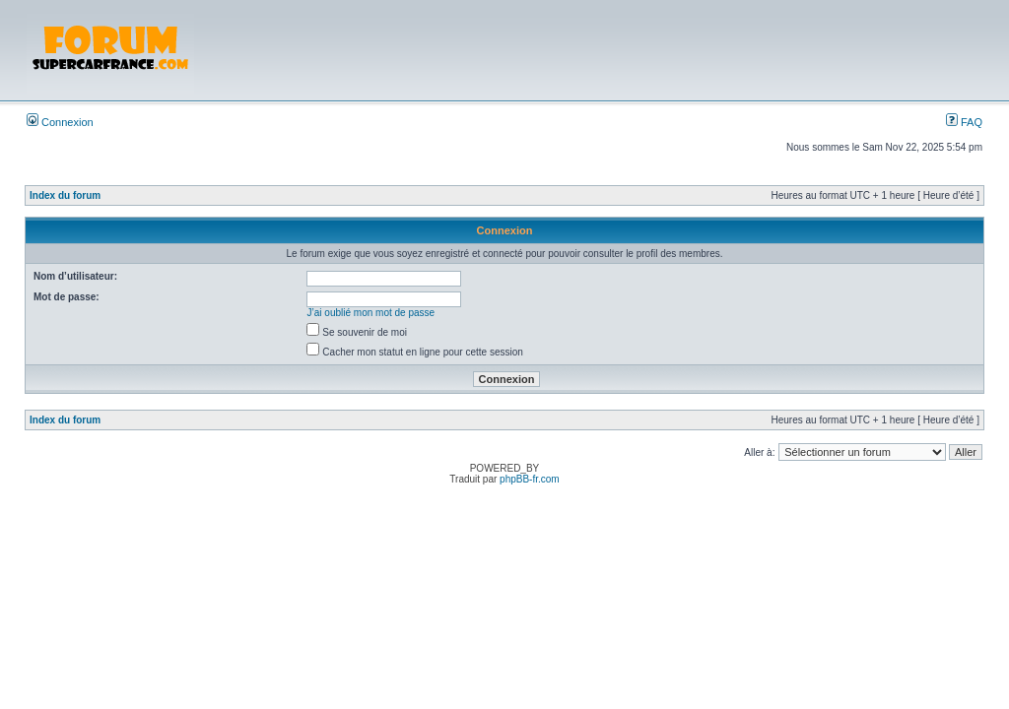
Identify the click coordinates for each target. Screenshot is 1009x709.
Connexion (60, 122)
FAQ (964, 122)
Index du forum (65, 195)
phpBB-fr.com (530, 479)
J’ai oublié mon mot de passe (371, 312)
